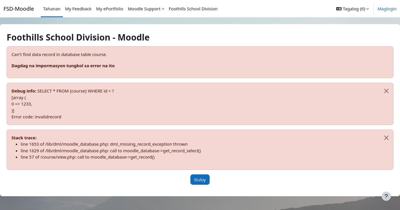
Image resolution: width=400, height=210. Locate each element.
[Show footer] (386, 196)
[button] (352, 8)
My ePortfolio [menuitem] (109, 8)
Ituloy (200, 179)
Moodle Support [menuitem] (144, 8)
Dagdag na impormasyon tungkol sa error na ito (76, 65)
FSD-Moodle (18, 8)
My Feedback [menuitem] (78, 8)
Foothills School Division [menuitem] (193, 8)
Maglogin (387, 8)
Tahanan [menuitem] (51, 8)
